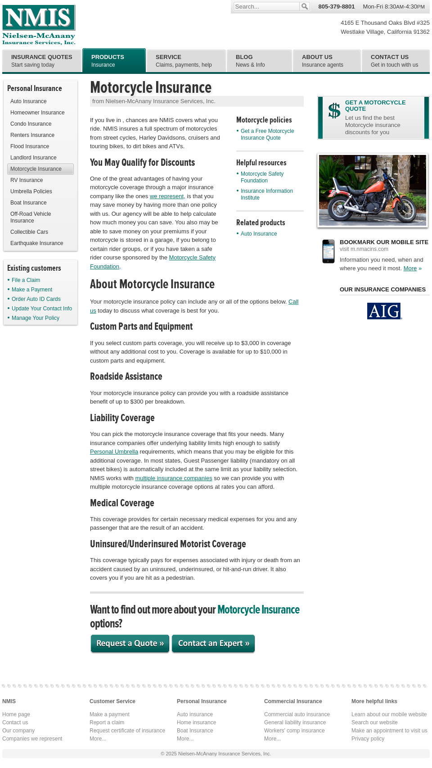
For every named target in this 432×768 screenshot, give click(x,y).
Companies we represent (32, 739)
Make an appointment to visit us (389, 730)
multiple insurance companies (173, 478)
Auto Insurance (257, 234)
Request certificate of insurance (127, 730)
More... (98, 739)
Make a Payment (30, 289)
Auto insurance (195, 714)
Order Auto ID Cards (34, 299)
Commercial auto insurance (297, 714)
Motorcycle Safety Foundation (260, 177)
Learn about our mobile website (389, 714)
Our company (18, 730)
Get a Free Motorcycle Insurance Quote (265, 134)
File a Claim (24, 280)
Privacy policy (367, 739)
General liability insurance (295, 722)
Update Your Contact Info (40, 308)
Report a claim (107, 722)
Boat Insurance (195, 730)
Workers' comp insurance (294, 730)
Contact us (15, 722)
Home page (16, 714)
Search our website (374, 722)
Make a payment (110, 714)
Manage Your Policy (33, 318)
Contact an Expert (213, 645)
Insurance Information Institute (265, 194)
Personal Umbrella (114, 451)
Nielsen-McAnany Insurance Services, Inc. (39, 25)
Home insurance (196, 722)
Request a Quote (130, 645)
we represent (167, 196)
